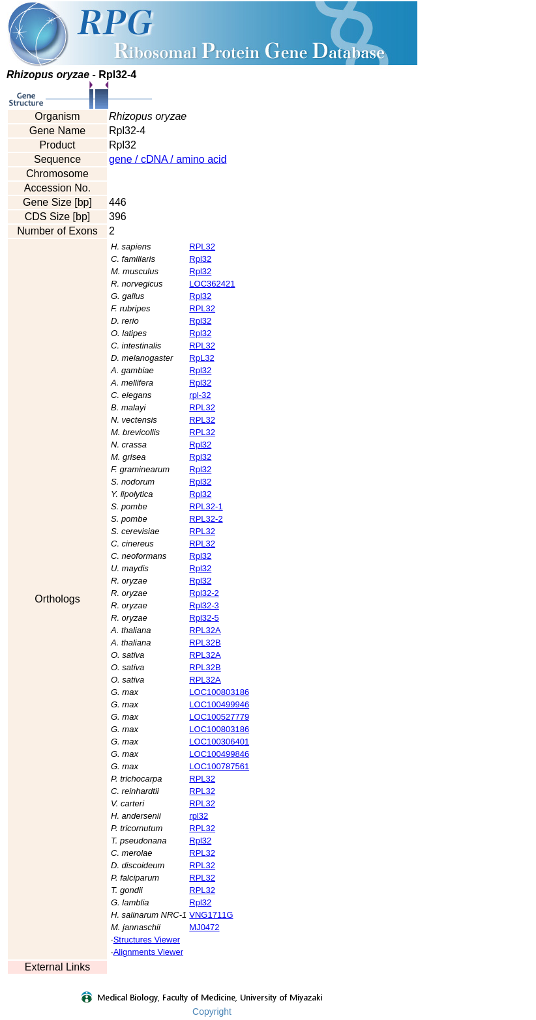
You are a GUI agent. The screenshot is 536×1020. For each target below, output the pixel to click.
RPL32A (204, 630)
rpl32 (198, 816)
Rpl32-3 (204, 605)
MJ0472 (204, 927)
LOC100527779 (219, 717)
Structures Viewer (146, 939)
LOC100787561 (219, 766)
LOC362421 (212, 284)
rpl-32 (200, 395)
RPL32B (204, 642)
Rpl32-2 (204, 593)
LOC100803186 (219, 692)
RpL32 (201, 358)
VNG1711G (211, 915)
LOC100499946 (219, 704)
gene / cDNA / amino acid (168, 159)
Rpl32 (200, 259)
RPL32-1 (205, 506)
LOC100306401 (219, 741)
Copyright (211, 1011)
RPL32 (202, 246)
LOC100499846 (219, 754)
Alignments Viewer (148, 952)
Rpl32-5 (204, 618)
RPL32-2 (205, 519)
